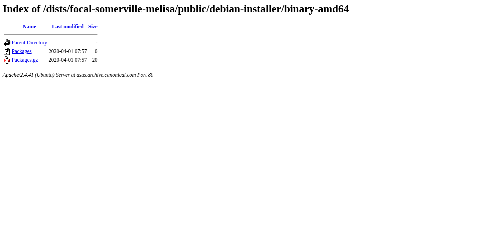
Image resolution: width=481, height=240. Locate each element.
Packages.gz (25, 60)
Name (29, 26)
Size (93, 26)
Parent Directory (29, 42)
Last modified (68, 26)
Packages (22, 51)
